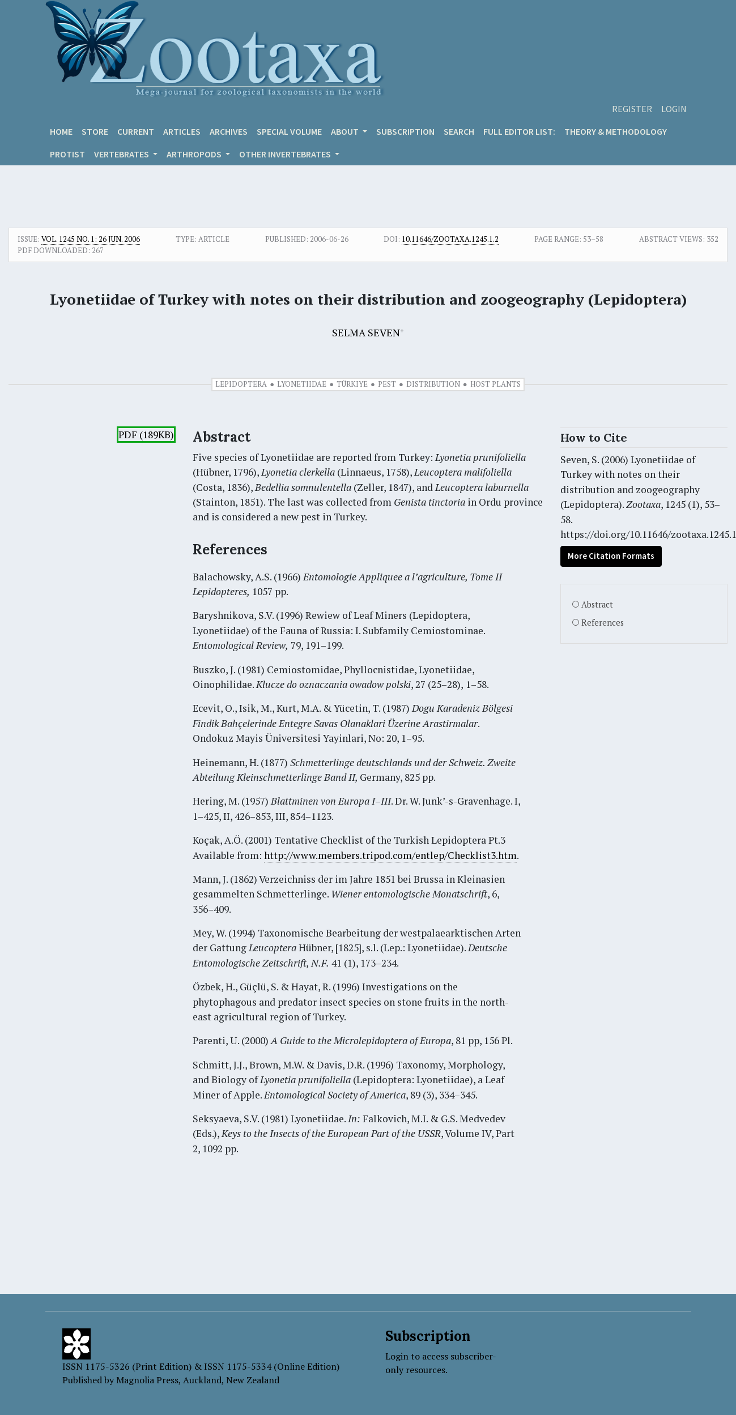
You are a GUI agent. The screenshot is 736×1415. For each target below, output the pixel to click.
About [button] (345, 131)
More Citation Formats (611, 555)
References (602, 622)
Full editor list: (519, 131)
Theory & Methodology (615, 131)
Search (459, 131)
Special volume (289, 131)
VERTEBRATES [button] (122, 154)
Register (632, 108)
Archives (229, 131)
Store (95, 131)
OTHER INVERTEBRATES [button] (286, 154)
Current (135, 131)
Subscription (405, 131)
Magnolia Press (147, 1380)
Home (61, 131)
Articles (182, 131)
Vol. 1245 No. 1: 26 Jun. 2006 (90, 239)
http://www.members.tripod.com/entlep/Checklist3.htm (390, 855)
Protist (67, 154)
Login (674, 108)
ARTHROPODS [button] (195, 154)
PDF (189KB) (146, 434)
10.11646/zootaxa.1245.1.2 (450, 239)
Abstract (597, 604)
